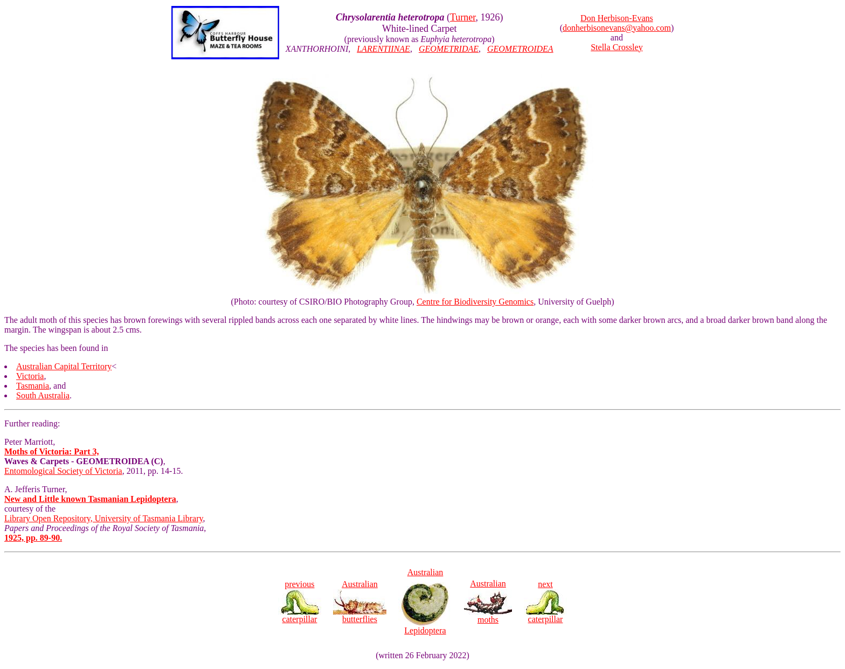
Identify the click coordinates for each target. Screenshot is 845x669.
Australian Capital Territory (64, 366)
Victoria (30, 376)
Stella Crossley (616, 47)
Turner (463, 17)
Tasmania (32, 385)
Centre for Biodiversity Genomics (475, 301)
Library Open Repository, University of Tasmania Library (103, 518)
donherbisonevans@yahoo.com (617, 27)
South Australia (43, 395)
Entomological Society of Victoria (63, 470)
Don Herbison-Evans (616, 18)
